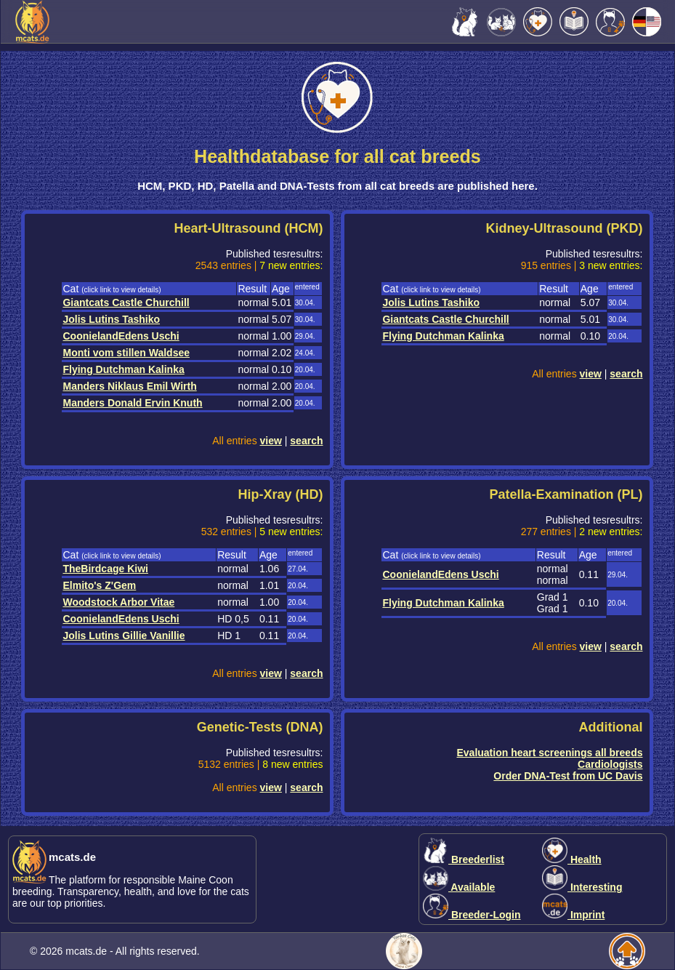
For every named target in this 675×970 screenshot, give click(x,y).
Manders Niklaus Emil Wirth (129, 386)
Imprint (573, 915)
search (306, 440)
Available (459, 887)
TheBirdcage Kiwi (104, 568)
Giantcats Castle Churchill (125, 302)
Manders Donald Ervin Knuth (132, 403)
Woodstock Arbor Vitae (118, 602)
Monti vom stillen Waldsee (126, 352)
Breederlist (463, 859)
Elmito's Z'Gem (99, 585)
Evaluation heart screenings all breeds (549, 752)
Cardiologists (610, 764)
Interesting (582, 887)
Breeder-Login (472, 915)
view (271, 440)
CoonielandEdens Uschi (120, 336)
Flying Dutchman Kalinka (123, 369)
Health (572, 859)
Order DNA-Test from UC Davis (567, 776)
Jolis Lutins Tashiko (111, 319)
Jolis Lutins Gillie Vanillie (123, 635)
